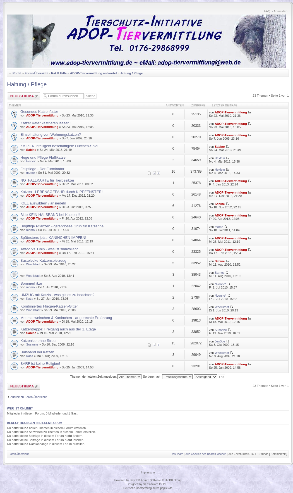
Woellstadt (33, 264)
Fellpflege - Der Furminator (42, 169)
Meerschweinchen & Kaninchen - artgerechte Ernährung (66, 318)
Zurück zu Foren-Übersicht (28, 397)
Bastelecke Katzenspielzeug (43, 260)
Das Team (177, 454)
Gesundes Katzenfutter (39, 111)
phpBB (134, 480)
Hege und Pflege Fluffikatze (43, 157)
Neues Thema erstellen (23, 95)
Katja (29, 298)
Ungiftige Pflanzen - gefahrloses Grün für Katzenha (62, 226)
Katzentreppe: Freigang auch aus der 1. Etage (58, 329)
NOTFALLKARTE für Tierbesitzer (47, 180)
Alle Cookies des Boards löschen (206, 454)
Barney (219, 272)
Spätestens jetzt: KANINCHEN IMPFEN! (53, 237)
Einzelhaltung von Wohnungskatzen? (50, 134)
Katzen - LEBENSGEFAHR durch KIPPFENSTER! (61, 192)
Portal (17, 73)
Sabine (31, 149)
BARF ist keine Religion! (40, 363)
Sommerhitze (31, 283)
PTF (165, 484)
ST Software (150, 484)
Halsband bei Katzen (37, 352)
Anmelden (280, 11)
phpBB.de (166, 488)
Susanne (221, 330)
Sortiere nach (167, 376)
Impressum (148, 472)
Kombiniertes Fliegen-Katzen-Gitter (49, 306)
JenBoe (220, 341)
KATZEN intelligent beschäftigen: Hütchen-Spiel (59, 146)
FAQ (267, 11)
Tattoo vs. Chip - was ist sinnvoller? (49, 249)
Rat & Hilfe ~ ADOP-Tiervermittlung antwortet (84, 73)
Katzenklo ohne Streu (38, 341)
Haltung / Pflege (131, 73)
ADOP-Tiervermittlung (42, 115)
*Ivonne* (220, 284)
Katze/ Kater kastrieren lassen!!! (46, 123)
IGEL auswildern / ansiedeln (43, 203)
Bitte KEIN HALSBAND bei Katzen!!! (50, 215)
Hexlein (31, 161)
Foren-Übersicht (36, 73)
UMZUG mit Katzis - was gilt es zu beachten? (57, 295)
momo (30, 172)
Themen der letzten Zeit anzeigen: (105, 376)
